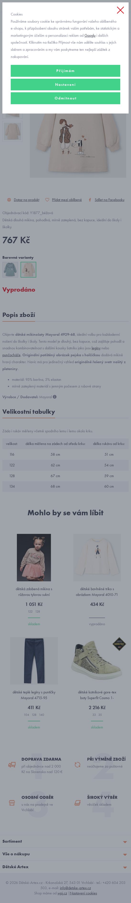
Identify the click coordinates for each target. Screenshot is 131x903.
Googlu (89, 35)
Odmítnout (66, 98)
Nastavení (65, 84)
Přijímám (65, 70)
